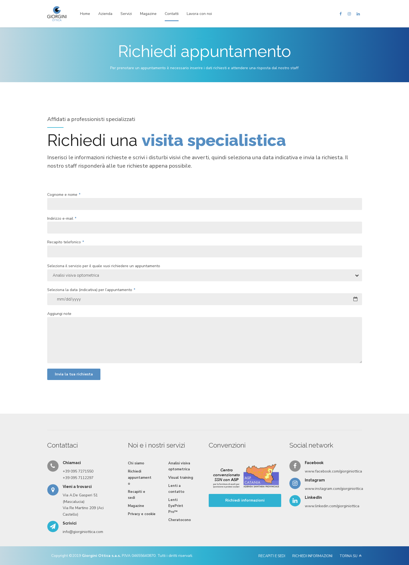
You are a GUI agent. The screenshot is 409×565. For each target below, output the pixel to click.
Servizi (126, 13)
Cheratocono (179, 520)
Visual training (180, 477)
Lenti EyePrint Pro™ (175, 505)
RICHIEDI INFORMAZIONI (312, 556)
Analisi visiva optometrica (179, 466)
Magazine (148, 13)
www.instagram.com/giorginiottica (334, 488)
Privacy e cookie (142, 514)
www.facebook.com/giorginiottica (333, 471)
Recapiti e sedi (136, 494)
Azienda (105, 13)
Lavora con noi (199, 13)
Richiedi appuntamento (139, 477)
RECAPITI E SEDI (271, 556)
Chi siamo (136, 463)
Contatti (172, 13)
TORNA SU (348, 556)
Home (85, 13)
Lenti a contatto (176, 488)
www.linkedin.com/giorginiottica (332, 506)
